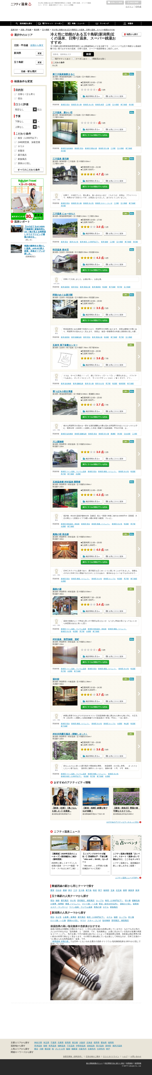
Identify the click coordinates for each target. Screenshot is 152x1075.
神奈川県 (38, 1042)
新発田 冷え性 (88, 105)
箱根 (45, 1046)
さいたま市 (60, 1049)
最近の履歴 (133, 3)
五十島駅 (115, 105)
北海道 (89, 1042)
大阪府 (82, 1042)
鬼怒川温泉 (117, 1046)
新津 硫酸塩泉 (76, 337)
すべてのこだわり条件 (29, 170)
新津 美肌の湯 (85, 287)
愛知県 (104, 1042)
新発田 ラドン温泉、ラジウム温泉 (73, 471)
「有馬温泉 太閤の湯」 (60, 941)
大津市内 (101, 1049)
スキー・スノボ (94, 920)
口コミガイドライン (111, 1057)
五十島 (81, 890)
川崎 (41, 1049)
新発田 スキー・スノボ (103, 203)
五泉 (112, 890)
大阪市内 (82, 1049)
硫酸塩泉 (136, 900)
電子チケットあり (62, 59)
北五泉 (119, 890)
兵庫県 (61, 1042)
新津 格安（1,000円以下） (89, 242)
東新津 (131, 890)
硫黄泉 (136, 904)
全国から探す (36, 45)
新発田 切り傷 (76, 105)
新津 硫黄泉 (65, 287)
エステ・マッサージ (59, 907)
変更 (40, 53)
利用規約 (129, 1063)
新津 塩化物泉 (66, 384)
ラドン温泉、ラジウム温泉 (80, 907)
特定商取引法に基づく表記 (114, 1063)
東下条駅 (124, 105)
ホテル (106, 907)
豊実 (52, 890)
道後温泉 (91, 1046)
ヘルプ (125, 1057)
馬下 (100, 890)
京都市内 (92, 1049)
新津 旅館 (104, 242)
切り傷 (128, 900)
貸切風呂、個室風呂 (86, 900)
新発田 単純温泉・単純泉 (70, 524)
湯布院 (108, 1046)
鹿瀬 (65, 890)
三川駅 (108, 105)
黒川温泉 (100, 1046)
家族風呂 (114, 907)
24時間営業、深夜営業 (29, 142)
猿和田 (106, 890)
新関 (125, 890)
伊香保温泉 (81, 1046)
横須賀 (48, 1049)
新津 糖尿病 (96, 287)
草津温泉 (38, 1046)
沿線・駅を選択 (28, 71)
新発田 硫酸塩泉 (81, 434)
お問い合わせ (135, 1057)
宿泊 (52, 900)
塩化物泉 (106, 920)
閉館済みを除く (99, 59)
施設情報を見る (92, 96)
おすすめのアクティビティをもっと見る (122, 822)
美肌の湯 (97, 907)
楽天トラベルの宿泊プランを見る (95, 135)
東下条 (89, 890)
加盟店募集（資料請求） (73, 1057)
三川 (75, 890)
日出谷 (58, 890)
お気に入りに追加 (116, 96)
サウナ (83, 920)
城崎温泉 (61, 1046)
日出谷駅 (127, 434)
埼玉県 (46, 1042)
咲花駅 (104, 287)
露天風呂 (65, 900)
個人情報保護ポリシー (94, 1063)
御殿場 (74, 1049)
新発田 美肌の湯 (91, 148)
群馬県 (68, 1042)
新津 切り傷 (89, 384)
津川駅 (131, 105)
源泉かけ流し (126, 904)
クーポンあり (81, 59)
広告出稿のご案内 (93, 1057)
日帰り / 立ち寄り (26, 94)
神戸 (108, 1049)
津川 (70, 890)
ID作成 (138, 7)
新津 (137, 890)
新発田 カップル (110, 579)
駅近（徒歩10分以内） (109, 904)
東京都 (75, 1042)
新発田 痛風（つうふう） (107, 471)
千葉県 (53, 1042)
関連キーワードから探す (22, 1052)
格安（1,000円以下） (114, 900)
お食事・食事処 (57, 904)
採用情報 (138, 1063)
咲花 (95, 890)
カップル (100, 900)
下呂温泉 (71, 1046)
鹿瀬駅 (113, 434)
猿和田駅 (122, 384)
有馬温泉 (52, 1046)
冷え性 (73, 900)
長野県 (96, 1042)
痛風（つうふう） (73, 904)
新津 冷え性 (74, 242)
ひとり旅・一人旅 (90, 904)
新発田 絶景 (99, 105)
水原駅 (78, 474)
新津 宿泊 (64, 242)
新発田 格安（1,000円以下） (71, 776)
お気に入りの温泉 (115, 3)
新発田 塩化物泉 (67, 148)
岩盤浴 (21, 150)
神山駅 (126, 724)
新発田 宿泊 (65, 105)
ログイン (129, 7)
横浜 (36, 1049)
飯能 (68, 1049)
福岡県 (111, 1042)
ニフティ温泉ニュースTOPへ (127, 878)
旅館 (58, 900)
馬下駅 (119, 287)
